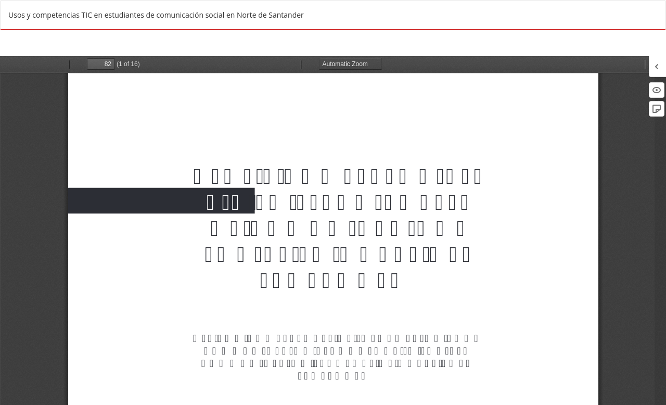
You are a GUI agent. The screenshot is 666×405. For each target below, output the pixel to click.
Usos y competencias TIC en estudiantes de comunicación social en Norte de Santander (156, 15)
